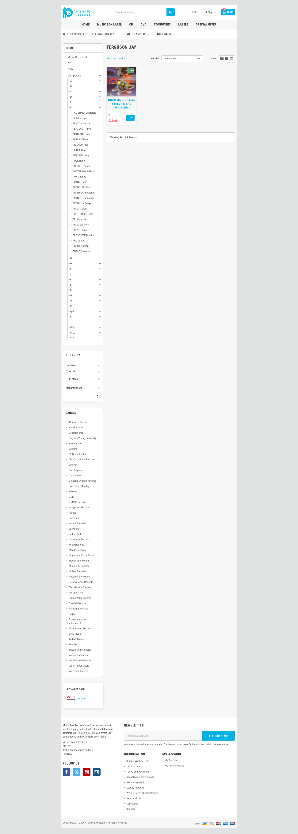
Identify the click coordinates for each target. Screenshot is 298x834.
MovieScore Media (52, 560)
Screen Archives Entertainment (59, 619)
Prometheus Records (54, 598)
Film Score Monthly (52, 486)
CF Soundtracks (51, 454)
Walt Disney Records (53, 656)
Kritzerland (48, 518)
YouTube (61, 764)
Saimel (46, 614)
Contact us (123, 799)
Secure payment (126, 778)
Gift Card (55, 694)
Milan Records (50, 544)
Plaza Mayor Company (54, 587)
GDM (45, 496)
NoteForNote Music (53, 576)
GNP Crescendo (51, 502)
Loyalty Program (126, 783)
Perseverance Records (54, 582)
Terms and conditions (129, 767)
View (239, 58)
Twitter (51, 764)
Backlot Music (50, 427)
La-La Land (48, 534)
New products (125, 794)
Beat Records (49, 432)
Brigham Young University (56, 438)
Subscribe (239, 732)
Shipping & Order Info (129, 757)
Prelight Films (50, 592)
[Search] (142, 12)
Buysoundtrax (50, 443)
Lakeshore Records (53, 539)
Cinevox (46, 464)
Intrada (46, 512)
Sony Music (48, 629)
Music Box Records (53, 566)
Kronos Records (51, 523)
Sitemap (122, 805)
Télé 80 (46, 640)
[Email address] (166, 732)
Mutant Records (51, 571)
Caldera (46, 448)
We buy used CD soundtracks (134, 789)
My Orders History (177, 761)
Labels (45, 413)
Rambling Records (52, 608)
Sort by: (155, 58)
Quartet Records (51, 603)
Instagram (71, 764)
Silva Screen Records (54, 624)
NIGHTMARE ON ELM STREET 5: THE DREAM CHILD (113, 113)
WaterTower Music (52, 661)
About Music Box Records (131, 773)
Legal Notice (124, 762)
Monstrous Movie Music (55, 555)
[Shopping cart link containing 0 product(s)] (254, 12)
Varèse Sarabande (52, 651)
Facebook (40, 764)
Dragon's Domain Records (56, 480)
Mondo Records (51, 550)
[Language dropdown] (219, 12)
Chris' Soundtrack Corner (55, 459)
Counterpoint (49, 470)
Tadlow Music (50, 635)
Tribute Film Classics (54, 645)
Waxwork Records (52, 667)
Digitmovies (49, 475)
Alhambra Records (52, 422)
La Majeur (48, 528)
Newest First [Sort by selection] (170, 58)
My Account (174, 756)
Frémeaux (48, 491)
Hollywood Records (53, 507)
